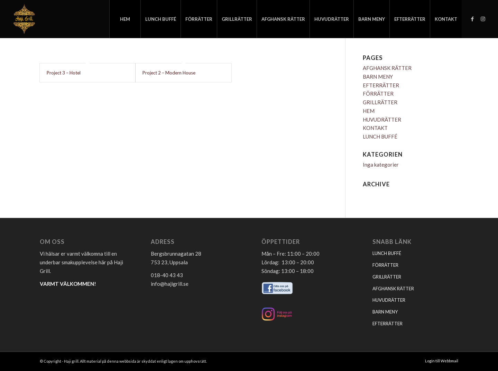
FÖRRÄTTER (378, 93)
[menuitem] (124, 19)
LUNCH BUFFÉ (380, 136)
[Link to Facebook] (472, 19)
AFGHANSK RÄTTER (387, 68)
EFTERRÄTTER (381, 85)
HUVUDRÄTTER (382, 119)
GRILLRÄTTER (380, 102)
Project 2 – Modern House (168, 73)
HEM (369, 111)
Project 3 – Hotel (64, 73)
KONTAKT (375, 128)
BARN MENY (378, 76)
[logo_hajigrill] (24, 19)
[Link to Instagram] (483, 19)
